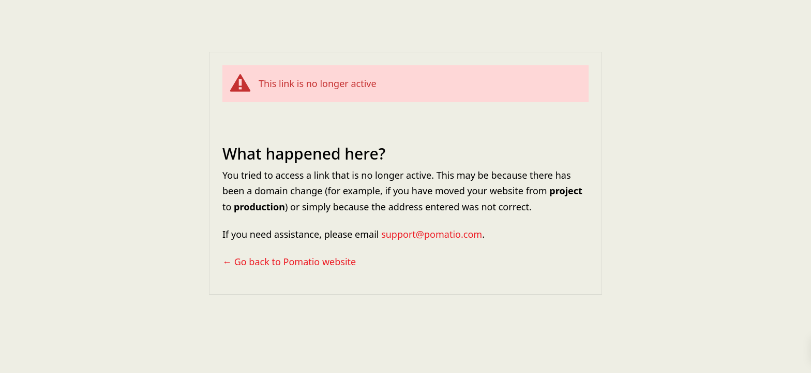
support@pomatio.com (431, 234)
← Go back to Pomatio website (289, 261)
